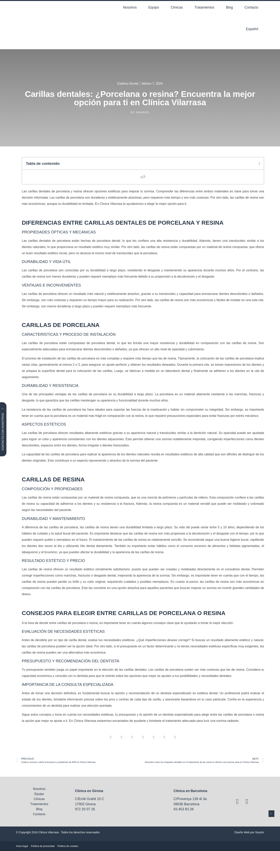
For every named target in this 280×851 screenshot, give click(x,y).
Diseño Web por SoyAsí (249, 832)
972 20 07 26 (85, 809)
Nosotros (130, 7)
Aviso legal (22, 846)
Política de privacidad (43, 846)
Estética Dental (127, 83)
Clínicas (177, 7)
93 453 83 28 (184, 809)
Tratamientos (204, 7)
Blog (229, 7)
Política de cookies (67, 846)
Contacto (251, 7)
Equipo (153, 7)
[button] (259, 163)
